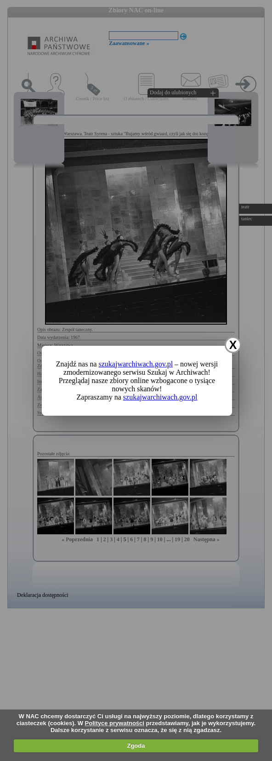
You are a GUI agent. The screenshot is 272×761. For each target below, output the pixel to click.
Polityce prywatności (114, 723)
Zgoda (136, 745)
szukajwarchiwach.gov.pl (136, 364)
